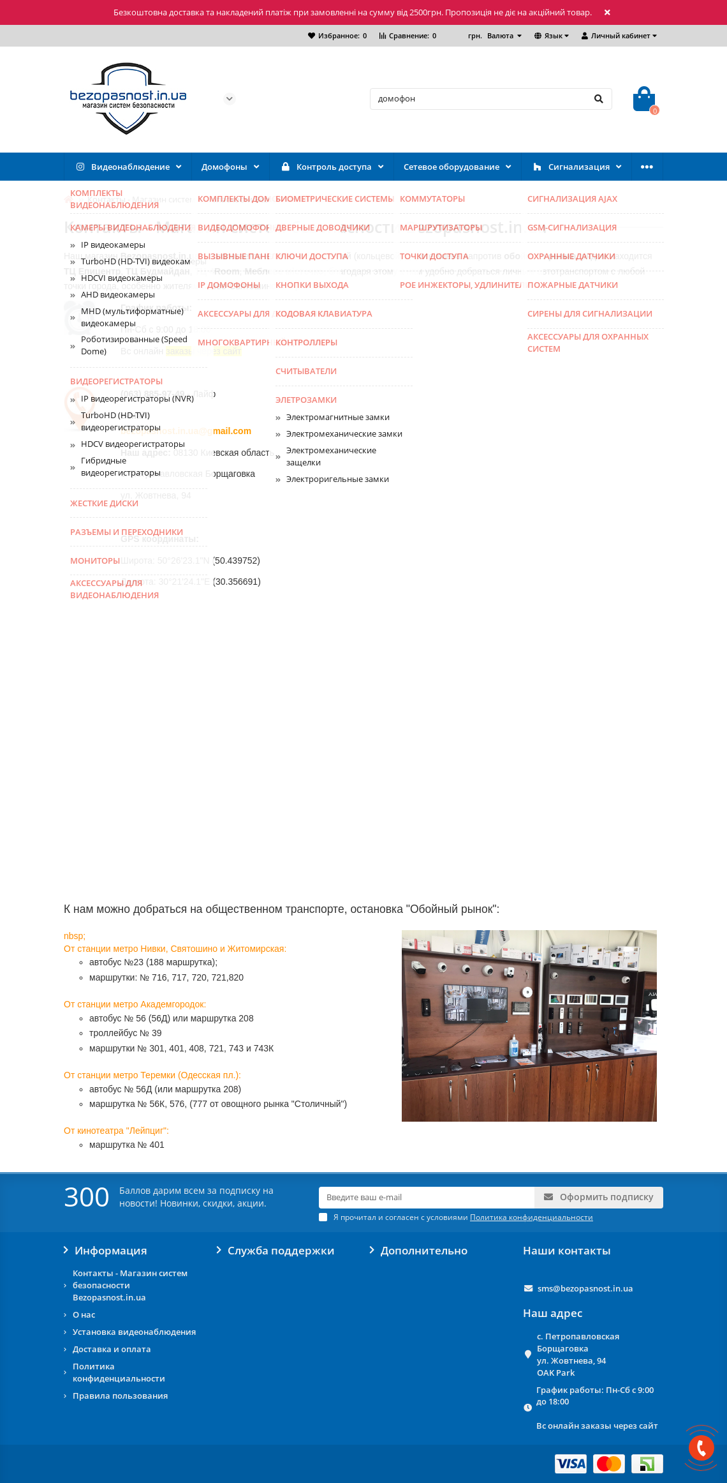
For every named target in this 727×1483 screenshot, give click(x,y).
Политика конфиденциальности (119, 1372)
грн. (491, 35)
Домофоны (224, 166)
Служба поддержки (276, 1250)
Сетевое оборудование (451, 166)
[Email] (426, 1197)
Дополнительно (418, 1250)
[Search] (491, 99)
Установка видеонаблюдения (134, 1331)
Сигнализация (570, 167)
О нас (84, 1314)
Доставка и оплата (112, 1349)
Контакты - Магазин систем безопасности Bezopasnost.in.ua (130, 1285)
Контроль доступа (325, 167)
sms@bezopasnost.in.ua (585, 1288)
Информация (105, 1250)
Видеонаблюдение (122, 167)
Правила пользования (120, 1395)
